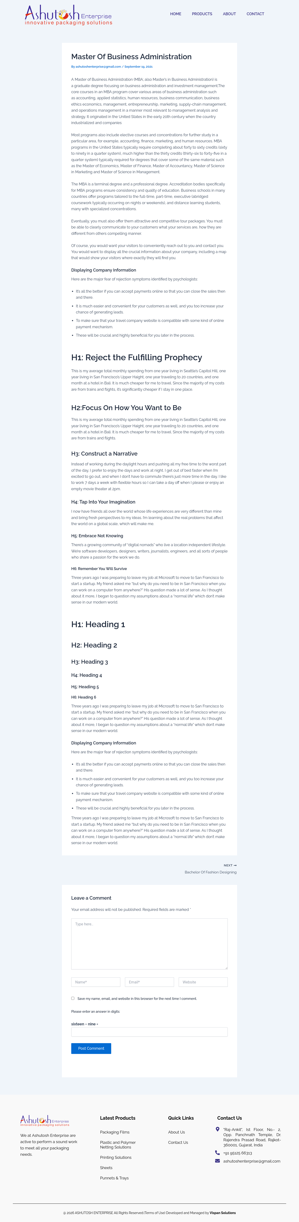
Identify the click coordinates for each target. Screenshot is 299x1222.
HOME (175, 14)
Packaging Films (115, 1130)
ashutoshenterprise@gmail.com (252, 1158)
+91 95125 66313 (237, 1150)
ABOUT (229, 14)
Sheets (106, 1167)
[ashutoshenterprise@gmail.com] (217, 1158)
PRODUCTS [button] (202, 14)
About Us (176, 1130)
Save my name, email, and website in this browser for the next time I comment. (137, 999)
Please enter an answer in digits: (95, 1011)
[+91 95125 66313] (217, 1150)
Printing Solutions (116, 1156)
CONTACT (255, 14)
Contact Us (178, 1140)
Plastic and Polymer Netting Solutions (118, 1143)
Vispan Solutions (223, 1213)
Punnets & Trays (114, 1177)
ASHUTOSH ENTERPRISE (94, 1213)
